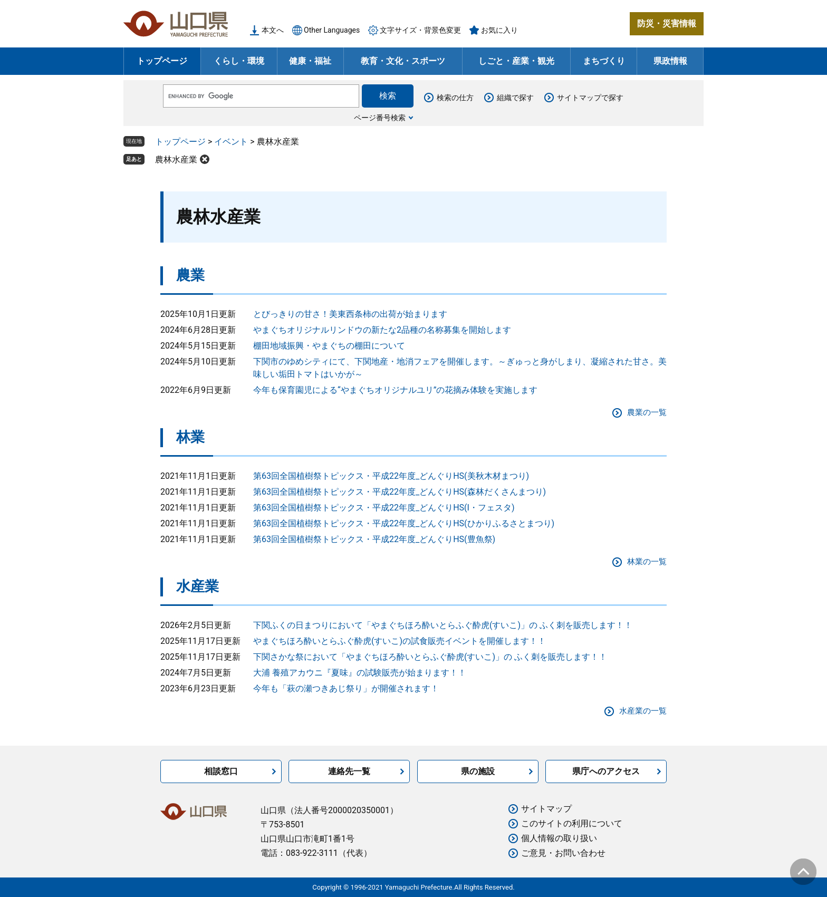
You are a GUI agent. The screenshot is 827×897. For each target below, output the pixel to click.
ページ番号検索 (380, 117)
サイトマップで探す (590, 97)
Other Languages (332, 30)
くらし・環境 (239, 61)
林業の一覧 (647, 561)
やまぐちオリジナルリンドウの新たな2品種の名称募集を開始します (382, 330)
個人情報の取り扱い (559, 838)
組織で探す (515, 97)
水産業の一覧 (643, 711)
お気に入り (499, 30)
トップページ (162, 61)
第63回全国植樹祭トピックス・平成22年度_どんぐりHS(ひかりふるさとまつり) (403, 523)
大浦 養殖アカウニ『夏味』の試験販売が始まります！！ (359, 673)
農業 (190, 275)
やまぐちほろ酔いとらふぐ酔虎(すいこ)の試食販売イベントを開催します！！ (399, 641)
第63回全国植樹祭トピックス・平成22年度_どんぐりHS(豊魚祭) (374, 539)
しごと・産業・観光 (516, 61)
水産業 (197, 586)
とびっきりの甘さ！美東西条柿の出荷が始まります (350, 314)
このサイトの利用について (571, 823)
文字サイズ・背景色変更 (420, 30)
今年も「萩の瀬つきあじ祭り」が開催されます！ (346, 688)
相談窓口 (221, 771)
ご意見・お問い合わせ (563, 853)
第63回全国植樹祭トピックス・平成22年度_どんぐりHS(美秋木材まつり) (391, 476)
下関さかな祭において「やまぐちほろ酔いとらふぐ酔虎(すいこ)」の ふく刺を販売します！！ (430, 657)
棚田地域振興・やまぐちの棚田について (329, 346)
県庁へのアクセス (606, 771)
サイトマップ (546, 809)
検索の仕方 (455, 97)
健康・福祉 (310, 61)
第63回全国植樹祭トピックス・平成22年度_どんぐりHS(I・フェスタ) (384, 508)
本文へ (273, 30)
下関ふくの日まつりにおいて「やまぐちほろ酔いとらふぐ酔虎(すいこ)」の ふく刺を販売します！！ (442, 625)
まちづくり (604, 61)
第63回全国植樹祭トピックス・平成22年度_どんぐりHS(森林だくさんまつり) (399, 492)
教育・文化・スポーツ (403, 61)
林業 (190, 437)
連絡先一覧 (349, 771)
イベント (231, 142)
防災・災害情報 (666, 23)
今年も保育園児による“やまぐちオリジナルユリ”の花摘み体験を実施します (395, 390)
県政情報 (670, 61)
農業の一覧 (647, 412)
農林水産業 (176, 160)
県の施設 (478, 771)
